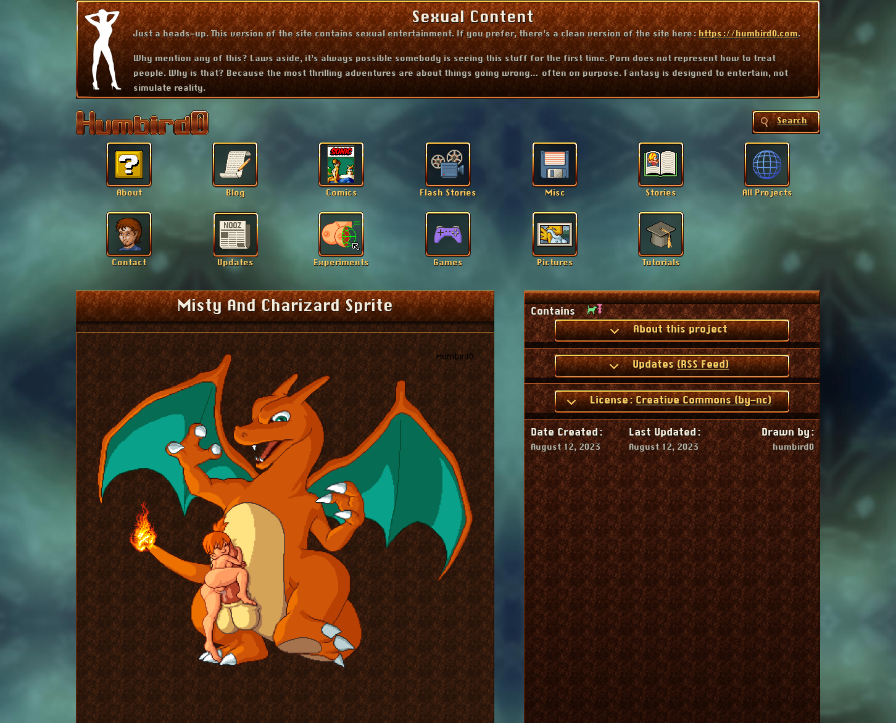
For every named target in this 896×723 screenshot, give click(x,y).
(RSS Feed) (703, 364)
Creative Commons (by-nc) (703, 400)
